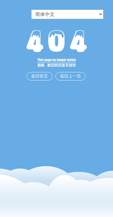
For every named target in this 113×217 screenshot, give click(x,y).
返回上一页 (70, 76)
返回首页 (39, 76)
